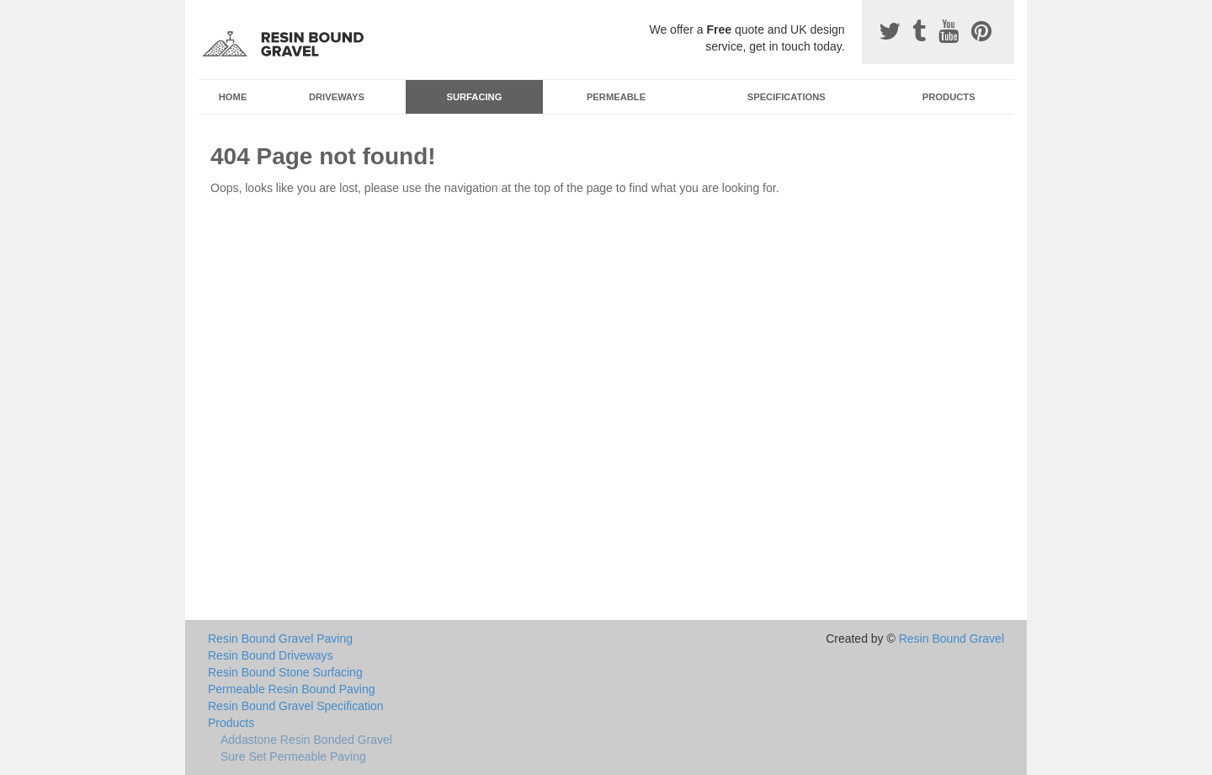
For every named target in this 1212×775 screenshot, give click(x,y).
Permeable (616, 97)
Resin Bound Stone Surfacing (285, 672)
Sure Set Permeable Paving (293, 756)
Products (948, 97)
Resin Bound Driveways (270, 655)
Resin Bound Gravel (951, 638)
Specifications (786, 97)
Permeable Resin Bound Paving (291, 689)
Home (233, 97)
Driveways (336, 97)
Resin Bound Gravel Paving (280, 638)
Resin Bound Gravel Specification (296, 706)
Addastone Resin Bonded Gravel (306, 739)
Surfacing (474, 97)
